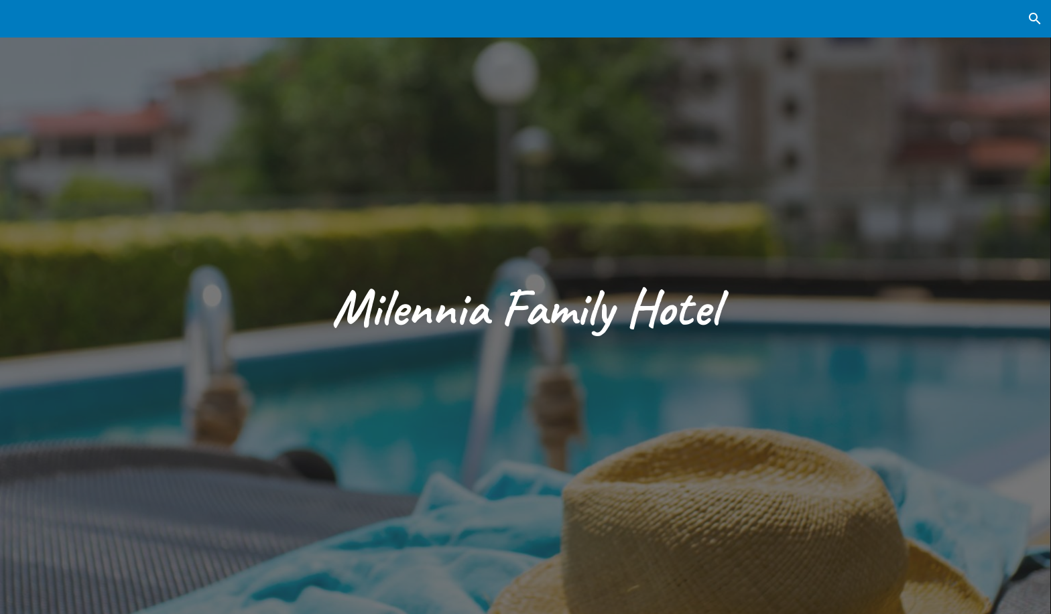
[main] (525, 307)
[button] (1035, 19)
